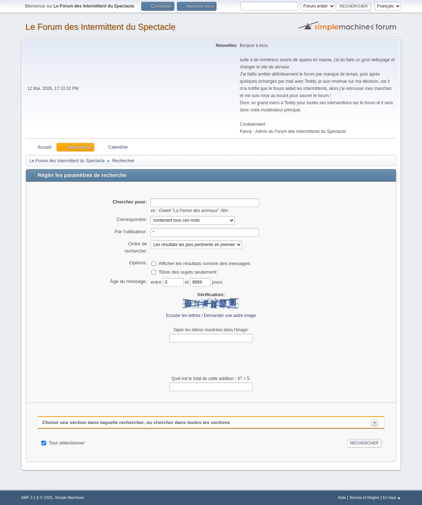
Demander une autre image (230, 315)
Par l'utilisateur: (131, 231)
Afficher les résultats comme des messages (204, 263)
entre (156, 282)
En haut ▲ (392, 497)
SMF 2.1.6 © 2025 (37, 497)
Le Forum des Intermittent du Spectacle (100, 27)
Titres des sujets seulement (188, 272)
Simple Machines (69, 497)
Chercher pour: (130, 202)
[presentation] (211, 359)
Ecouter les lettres (183, 315)
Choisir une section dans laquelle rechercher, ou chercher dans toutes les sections (136, 422)
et (187, 282)
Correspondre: (131, 219)
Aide (342, 497)
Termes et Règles (364, 497)
